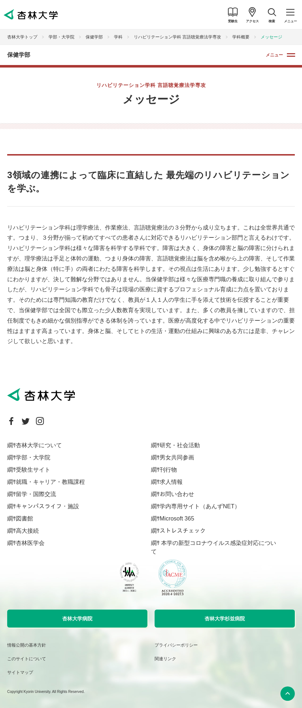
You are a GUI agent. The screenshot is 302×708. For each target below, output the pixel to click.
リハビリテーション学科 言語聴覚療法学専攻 (177, 37)
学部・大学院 (61, 37)
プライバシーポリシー (176, 645)
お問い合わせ (177, 494)
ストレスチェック (183, 531)
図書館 (24, 518)
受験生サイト (33, 470)
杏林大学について (39, 445)
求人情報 (171, 482)
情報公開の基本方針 (26, 645)
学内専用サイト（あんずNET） (200, 506)
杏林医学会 (30, 543)
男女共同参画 (177, 457)
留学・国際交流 (36, 494)
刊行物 (168, 470)
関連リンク (165, 658)
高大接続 (27, 531)
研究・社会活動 (180, 445)
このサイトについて (26, 658)
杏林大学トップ (22, 37)
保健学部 (94, 37)
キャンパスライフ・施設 (47, 506)
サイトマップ (20, 672)
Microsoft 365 (177, 518)
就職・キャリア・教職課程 (50, 482)
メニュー (274, 54)
